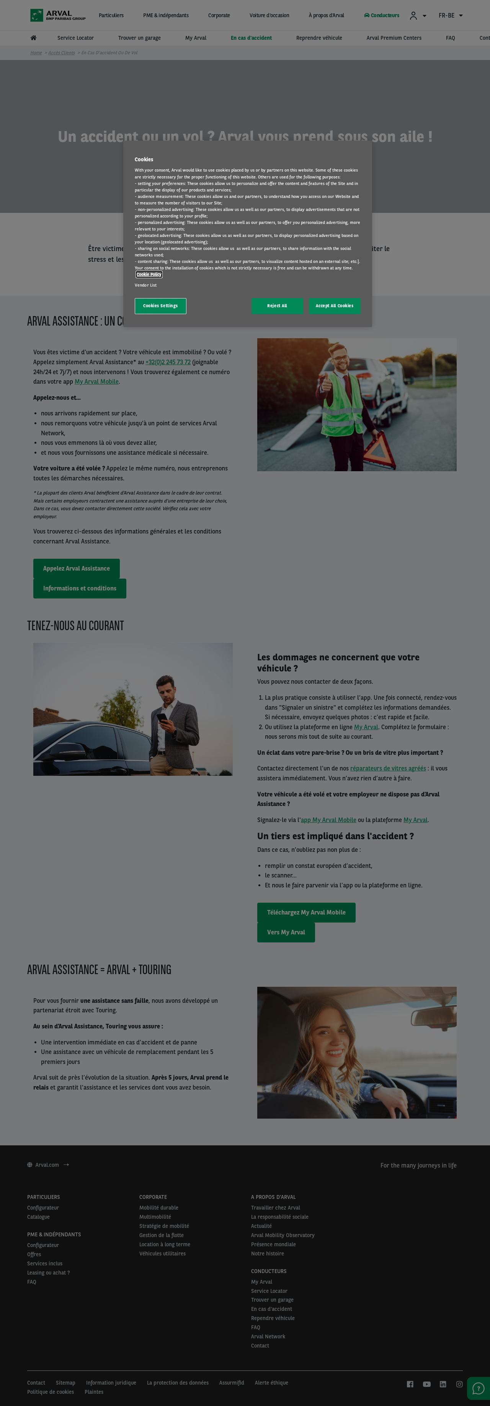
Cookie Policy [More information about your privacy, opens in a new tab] (149, 274)
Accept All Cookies (334, 305)
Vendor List (146, 285)
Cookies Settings (160, 305)
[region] (247, 234)
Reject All (277, 305)
